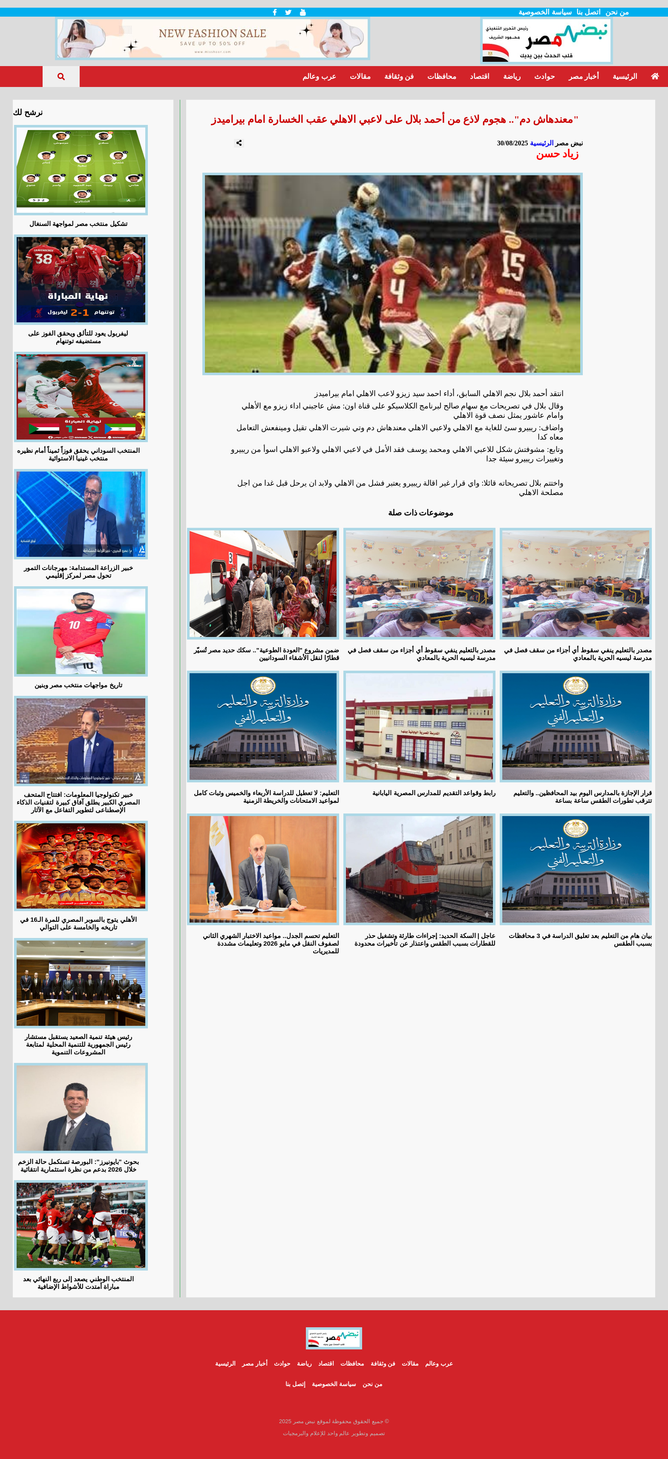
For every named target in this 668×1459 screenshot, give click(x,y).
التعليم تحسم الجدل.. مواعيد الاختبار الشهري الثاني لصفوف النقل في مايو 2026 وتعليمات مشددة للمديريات (271, 943)
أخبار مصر (584, 76)
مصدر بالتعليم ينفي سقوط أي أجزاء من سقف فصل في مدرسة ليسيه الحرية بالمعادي (422, 653)
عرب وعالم (319, 76)
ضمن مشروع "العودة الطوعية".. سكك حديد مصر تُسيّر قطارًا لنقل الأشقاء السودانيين (267, 653)
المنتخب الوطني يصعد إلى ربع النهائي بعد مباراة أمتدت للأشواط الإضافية (78, 1282)
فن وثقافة (399, 76)
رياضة (512, 76)
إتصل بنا (295, 1384)
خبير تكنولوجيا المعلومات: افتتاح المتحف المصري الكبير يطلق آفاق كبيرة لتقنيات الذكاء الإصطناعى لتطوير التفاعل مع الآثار (78, 802)
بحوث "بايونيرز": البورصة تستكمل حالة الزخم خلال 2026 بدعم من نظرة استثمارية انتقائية (78, 1165)
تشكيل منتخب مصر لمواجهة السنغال (78, 223)
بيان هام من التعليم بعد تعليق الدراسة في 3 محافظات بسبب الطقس (580, 939)
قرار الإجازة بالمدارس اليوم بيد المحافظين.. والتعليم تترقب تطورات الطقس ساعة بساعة (582, 796)
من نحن (617, 12)
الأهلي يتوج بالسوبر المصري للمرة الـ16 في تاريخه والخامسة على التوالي (78, 923)
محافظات (441, 76)
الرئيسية (625, 76)
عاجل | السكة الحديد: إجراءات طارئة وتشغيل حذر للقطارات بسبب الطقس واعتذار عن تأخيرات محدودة (424, 939)
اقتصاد (479, 76)
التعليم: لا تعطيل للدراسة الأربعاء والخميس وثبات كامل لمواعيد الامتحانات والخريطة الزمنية (266, 796)
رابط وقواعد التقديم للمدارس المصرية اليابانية (433, 792)
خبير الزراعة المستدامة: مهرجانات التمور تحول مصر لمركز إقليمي (78, 571)
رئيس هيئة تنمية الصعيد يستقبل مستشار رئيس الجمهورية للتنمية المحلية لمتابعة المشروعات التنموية (78, 1044)
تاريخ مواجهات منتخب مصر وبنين (78, 685)
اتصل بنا (588, 12)
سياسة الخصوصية (544, 12)
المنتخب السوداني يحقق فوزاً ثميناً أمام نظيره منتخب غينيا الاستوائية (78, 454)
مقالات (360, 76)
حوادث (544, 76)
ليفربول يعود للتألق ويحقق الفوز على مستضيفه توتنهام (78, 337)
